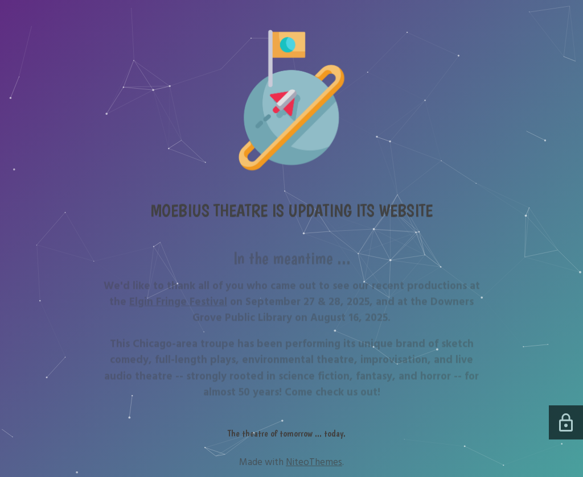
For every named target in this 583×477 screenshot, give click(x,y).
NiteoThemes (314, 462)
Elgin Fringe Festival (178, 304)
